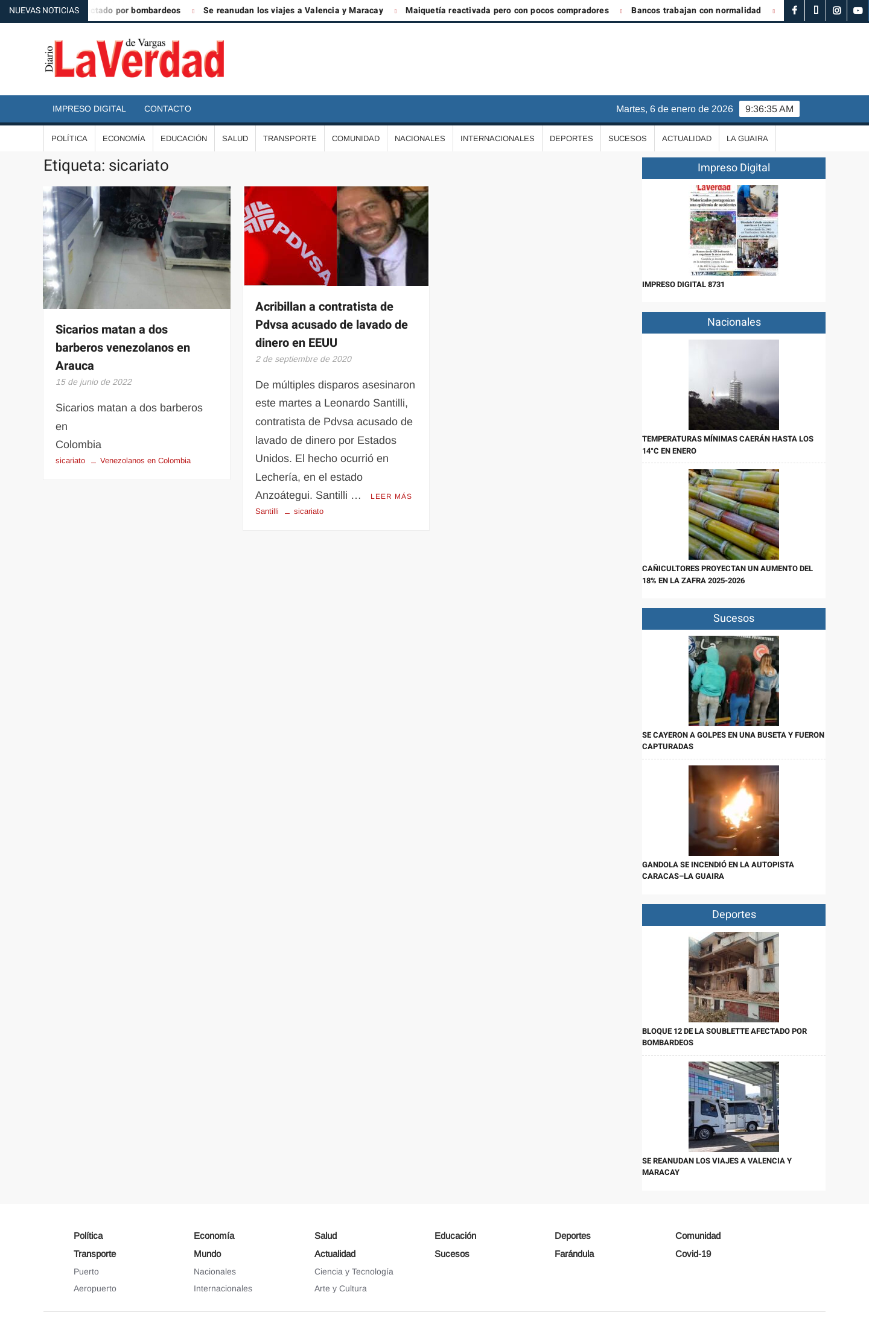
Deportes (571, 138)
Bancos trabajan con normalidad (704, 10)
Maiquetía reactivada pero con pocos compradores (514, 10)
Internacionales (497, 138)
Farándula (574, 1254)
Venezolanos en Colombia (145, 460)
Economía (124, 138)
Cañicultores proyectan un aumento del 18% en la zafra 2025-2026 (727, 574)
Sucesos (627, 138)
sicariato (70, 460)
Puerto (86, 1271)
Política (69, 138)
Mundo (207, 1254)
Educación (184, 138)
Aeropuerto (95, 1288)
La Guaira (747, 138)
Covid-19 (693, 1254)
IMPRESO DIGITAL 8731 (683, 284)
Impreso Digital (89, 108)
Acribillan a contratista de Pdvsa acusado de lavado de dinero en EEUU (331, 325)
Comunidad (356, 138)
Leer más (391, 496)
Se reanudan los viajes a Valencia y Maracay (301, 10)
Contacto (167, 108)
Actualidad (686, 138)
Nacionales (420, 138)
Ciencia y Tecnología (353, 1271)
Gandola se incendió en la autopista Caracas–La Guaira (718, 870)
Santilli (267, 511)
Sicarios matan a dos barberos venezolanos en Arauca (123, 348)
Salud (235, 138)
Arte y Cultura (340, 1288)
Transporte (290, 138)
